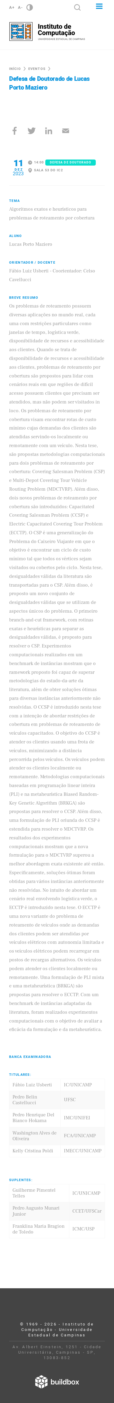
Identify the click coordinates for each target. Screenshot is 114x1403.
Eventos (37, 68)
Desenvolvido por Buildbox (57, 1381)
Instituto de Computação (47, 31)
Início (15, 68)
